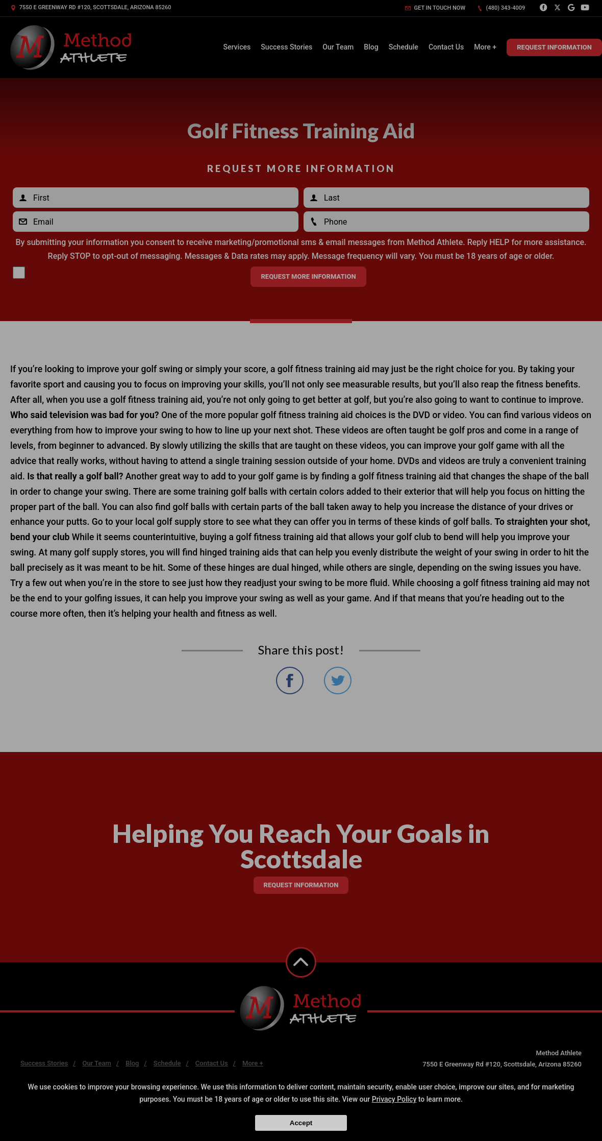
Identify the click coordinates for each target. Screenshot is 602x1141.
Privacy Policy (394, 1099)
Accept (301, 1123)
